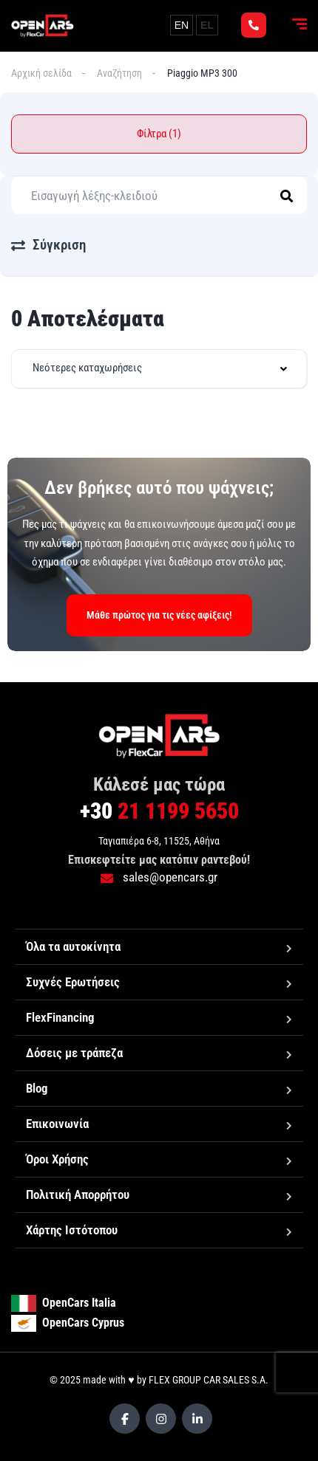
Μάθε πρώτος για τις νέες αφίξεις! (159, 615)
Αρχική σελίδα (41, 73)
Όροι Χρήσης (57, 1159)
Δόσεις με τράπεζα (74, 1052)
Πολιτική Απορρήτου (77, 1194)
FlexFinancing (60, 1017)
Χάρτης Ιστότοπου (72, 1230)
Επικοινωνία (57, 1123)
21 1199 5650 (159, 811)
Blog (37, 1088)
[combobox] (159, 368)
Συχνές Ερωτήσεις (73, 981)
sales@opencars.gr (159, 877)
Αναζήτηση (119, 73)
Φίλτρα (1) (159, 133)
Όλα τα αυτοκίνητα (73, 946)
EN (182, 25)
